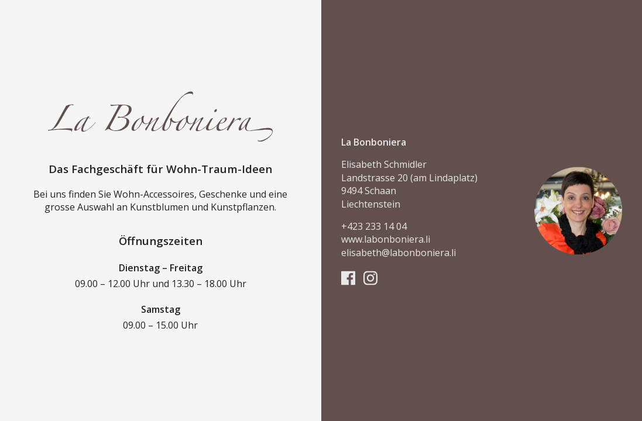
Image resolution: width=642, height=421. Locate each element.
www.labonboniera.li (385, 239)
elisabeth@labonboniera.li (398, 252)
